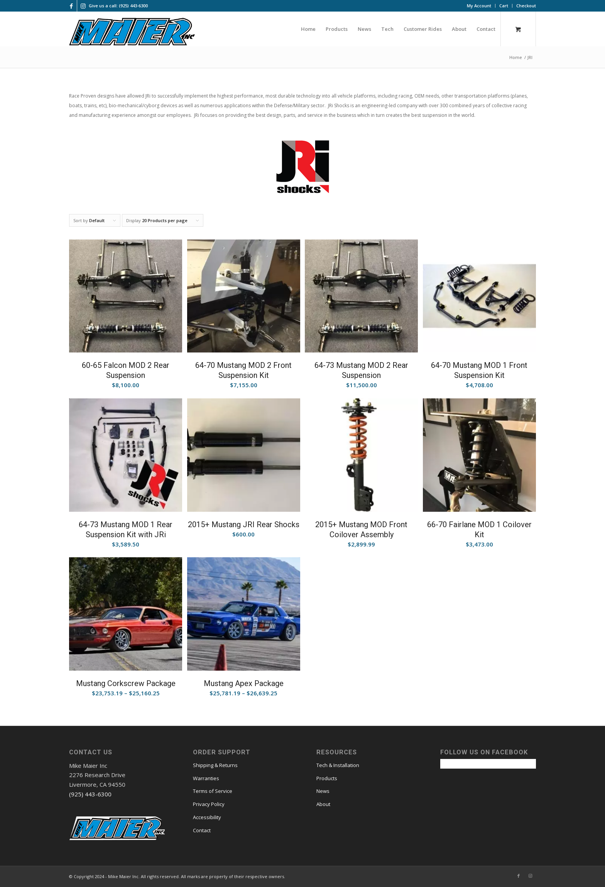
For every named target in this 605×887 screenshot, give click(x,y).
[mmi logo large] (132, 32)
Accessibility (207, 817)
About (323, 804)
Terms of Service (212, 791)
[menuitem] (479, 6)
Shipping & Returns (215, 765)
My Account (479, 5)
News (323, 791)
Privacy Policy (209, 804)
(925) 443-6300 (90, 794)
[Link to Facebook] (71, 6)
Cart (503, 5)
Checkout (526, 5)
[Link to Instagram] (83, 6)
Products (326, 778)
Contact (202, 830)
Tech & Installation (337, 765)
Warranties (206, 778)
